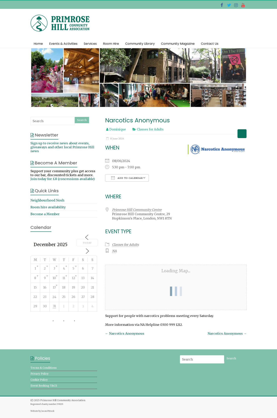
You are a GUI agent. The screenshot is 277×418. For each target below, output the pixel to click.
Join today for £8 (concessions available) (62, 179)
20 (83, 287)
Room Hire (111, 43)
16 (44, 287)
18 (63, 287)
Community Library (140, 43)
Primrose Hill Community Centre (137, 210)
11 (64, 278)
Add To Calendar (127, 178)
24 (54, 297)
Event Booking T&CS (43, 385)
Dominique (117, 129)
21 (92, 287)
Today (87, 242)
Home (38, 43)
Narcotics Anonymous (124, 333)
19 (73, 287)
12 (73, 278)
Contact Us (209, 43)
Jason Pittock (47, 411)
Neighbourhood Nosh (47, 200)
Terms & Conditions (43, 368)
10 (54, 278)
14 (92, 278)
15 (35, 287)
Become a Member (45, 214)
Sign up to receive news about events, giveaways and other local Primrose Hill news (62, 147)
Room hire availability (48, 207)
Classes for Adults (150, 129)
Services (90, 43)
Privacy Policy (39, 373)
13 (83, 278)
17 (54, 287)
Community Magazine (178, 43)
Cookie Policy (39, 380)
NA (114, 251)
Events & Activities (63, 43)
